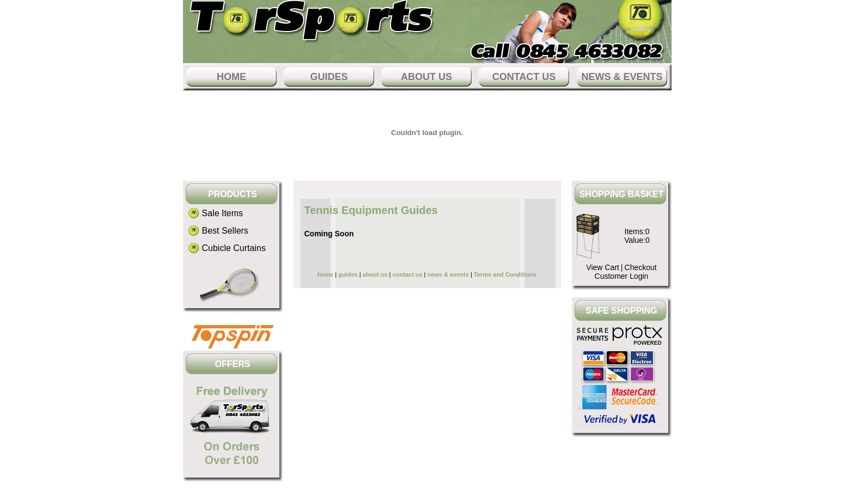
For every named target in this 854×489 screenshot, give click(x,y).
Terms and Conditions (505, 274)
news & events (621, 76)
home (231, 76)
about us (426, 76)
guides (328, 76)
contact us (524, 76)
